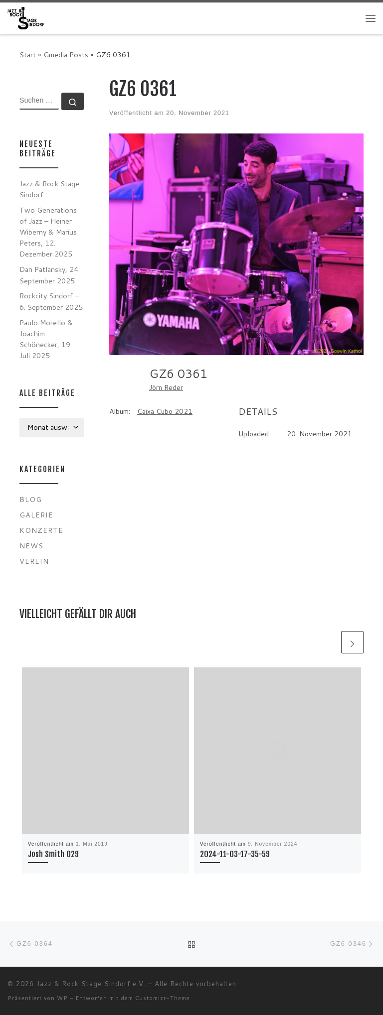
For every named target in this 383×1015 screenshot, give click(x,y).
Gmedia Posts (65, 54)
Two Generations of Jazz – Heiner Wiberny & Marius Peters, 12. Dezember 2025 (48, 232)
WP (62, 998)
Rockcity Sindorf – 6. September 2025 (51, 301)
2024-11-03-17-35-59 (235, 854)
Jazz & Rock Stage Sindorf (49, 189)
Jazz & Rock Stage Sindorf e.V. (91, 983)
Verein (34, 561)
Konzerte (41, 530)
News (31, 545)
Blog (30, 499)
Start (27, 54)
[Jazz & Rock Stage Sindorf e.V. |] (25, 17)
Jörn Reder (166, 387)
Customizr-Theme (162, 998)
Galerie (36, 514)
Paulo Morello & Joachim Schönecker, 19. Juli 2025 (46, 339)
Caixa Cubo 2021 (164, 411)
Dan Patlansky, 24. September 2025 (49, 274)
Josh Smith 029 (53, 854)
